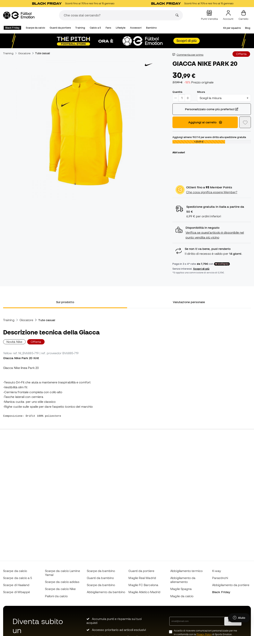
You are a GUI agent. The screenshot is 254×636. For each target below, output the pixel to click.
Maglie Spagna (181, 589)
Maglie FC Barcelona (143, 585)
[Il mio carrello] (243, 15)
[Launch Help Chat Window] (239, 617)
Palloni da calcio (56, 596)
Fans (108, 27)
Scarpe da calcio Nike (60, 589)
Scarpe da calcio (35, 27)
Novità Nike (14, 341)
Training (80, 27)
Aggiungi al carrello (205, 122)
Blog (247, 27)
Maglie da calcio (181, 596)
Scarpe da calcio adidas (62, 582)
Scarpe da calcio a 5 (17, 578)
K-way (216, 571)
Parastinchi (220, 578)
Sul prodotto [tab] (65, 302)
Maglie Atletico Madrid (144, 592)
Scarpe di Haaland (16, 585)
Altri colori (178, 152)
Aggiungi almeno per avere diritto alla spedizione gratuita (209, 137)
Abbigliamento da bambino (106, 592)
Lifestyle (121, 27)
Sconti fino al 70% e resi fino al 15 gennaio (76, 3)
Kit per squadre (232, 27)
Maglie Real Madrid (142, 578)
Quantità (177, 91)
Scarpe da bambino (101, 571)
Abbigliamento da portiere (230, 585)
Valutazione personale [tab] (189, 302)
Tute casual (42, 53)
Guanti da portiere (60, 27)
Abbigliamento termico (186, 571)
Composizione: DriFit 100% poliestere (33, 416)
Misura (201, 91)
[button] (211, 232)
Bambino (151, 27)
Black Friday (12, 27)
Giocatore (24, 53)
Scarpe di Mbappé (16, 592)
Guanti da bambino (100, 578)
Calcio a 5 (95, 27)
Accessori (136, 27)
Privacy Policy (204, 634)
